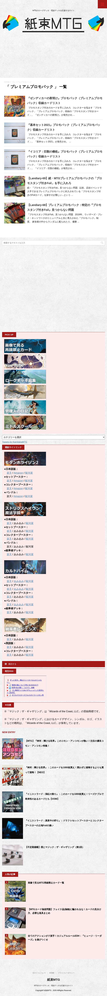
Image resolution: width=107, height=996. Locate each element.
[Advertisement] (53, 57)
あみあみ (19, 581)
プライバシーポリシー (66, 973)
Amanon (18, 473)
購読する (10, 664)
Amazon (18, 480)
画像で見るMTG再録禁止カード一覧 (46, 883)
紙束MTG (53, 979)
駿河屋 (29, 473)
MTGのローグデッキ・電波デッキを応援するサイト (53, 986)
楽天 (9, 473)
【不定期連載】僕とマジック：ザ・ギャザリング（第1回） (54, 847)
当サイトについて (39, 973)
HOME (51, 973)
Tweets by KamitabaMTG (14, 442)
